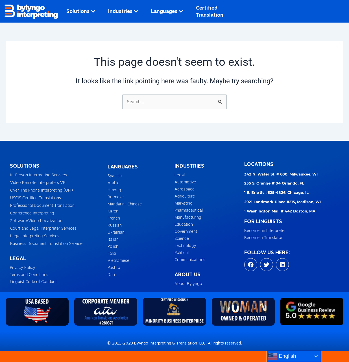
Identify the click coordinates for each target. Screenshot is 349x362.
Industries (123, 11)
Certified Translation (209, 11)
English (282, 356)
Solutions (80, 11)
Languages (167, 11)
